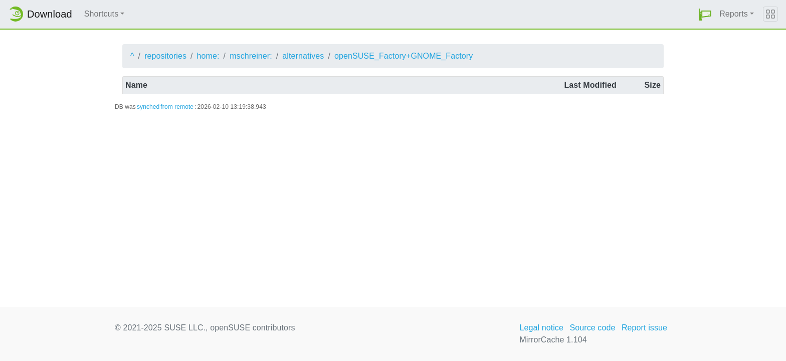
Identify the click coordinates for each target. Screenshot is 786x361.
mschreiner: (251, 56)
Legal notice (541, 327)
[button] (705, 14)
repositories (165, 56)
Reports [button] (733, 14)
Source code (592, 327)
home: (208, 56)
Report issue (644, 327)
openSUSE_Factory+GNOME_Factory (403, 56)
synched (148, 106)
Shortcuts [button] (101, 14)
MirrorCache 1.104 (552, 339)
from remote (176, 106)
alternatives (303, 56)
